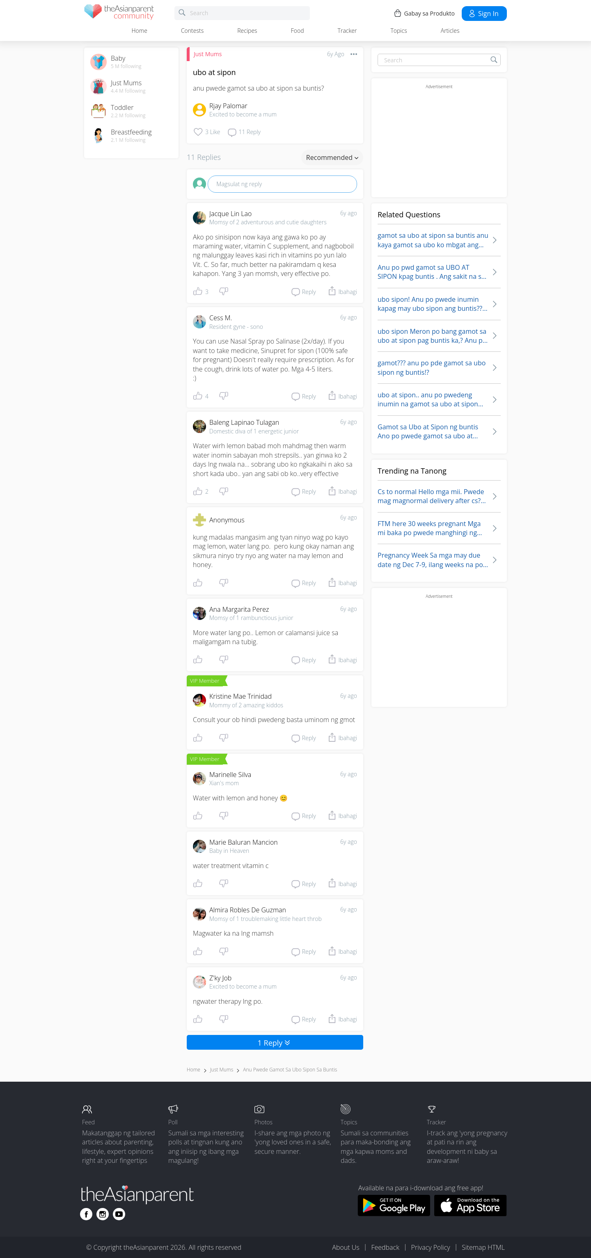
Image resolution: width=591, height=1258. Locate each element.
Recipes (247, 30)
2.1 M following (128, 140)
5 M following (126, 66)
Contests (192, 30)
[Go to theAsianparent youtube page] (119, 1214)
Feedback (385, 1247)
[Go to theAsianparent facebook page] (86, 1214)
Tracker (347, 30)
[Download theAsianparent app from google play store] (393, 1213)
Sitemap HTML (483, 1247)
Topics (398, 30)
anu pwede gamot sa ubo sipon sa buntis (290, 1069)
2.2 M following (128, 115)
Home (139, 30)
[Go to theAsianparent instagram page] (102, 1214)
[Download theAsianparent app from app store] (470, 1213)
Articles (450, 30)
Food (297, 30)
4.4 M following (128, 91)
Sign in (483, 13)
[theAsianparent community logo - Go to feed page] (119, 13)
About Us (345, 1247)
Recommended (332, 157)
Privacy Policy (430, 1247)
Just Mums (208, 54)
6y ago (348, 213)
